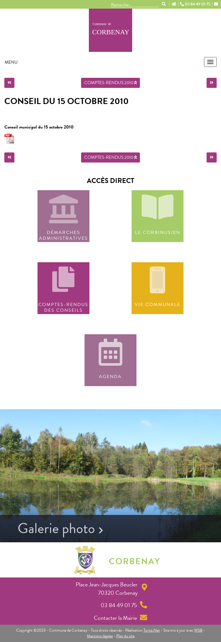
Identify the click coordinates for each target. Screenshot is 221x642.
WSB (198, 630)
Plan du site (125, 636)
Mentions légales (100, 636)
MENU (11, 62)
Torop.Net (151, 630)
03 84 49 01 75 (195, 4)
